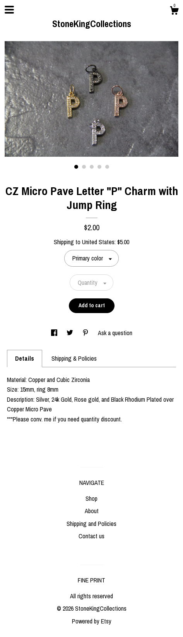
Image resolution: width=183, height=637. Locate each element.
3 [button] (92, 167)
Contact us (91, 536)
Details (24, 358)
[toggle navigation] (9, 10)
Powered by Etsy (91, 621)
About (92, 511)
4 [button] (99, 167)
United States (98, 242)
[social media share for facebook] (55, 333)
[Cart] (174, 11)
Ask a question (115, 333)
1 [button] (76, 167)
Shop (91, 498)
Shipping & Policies (74, 358)
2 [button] (84, 167)
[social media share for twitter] (71, 333)
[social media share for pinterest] (86, 333)
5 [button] (107, 167)
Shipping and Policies (91, 523)
